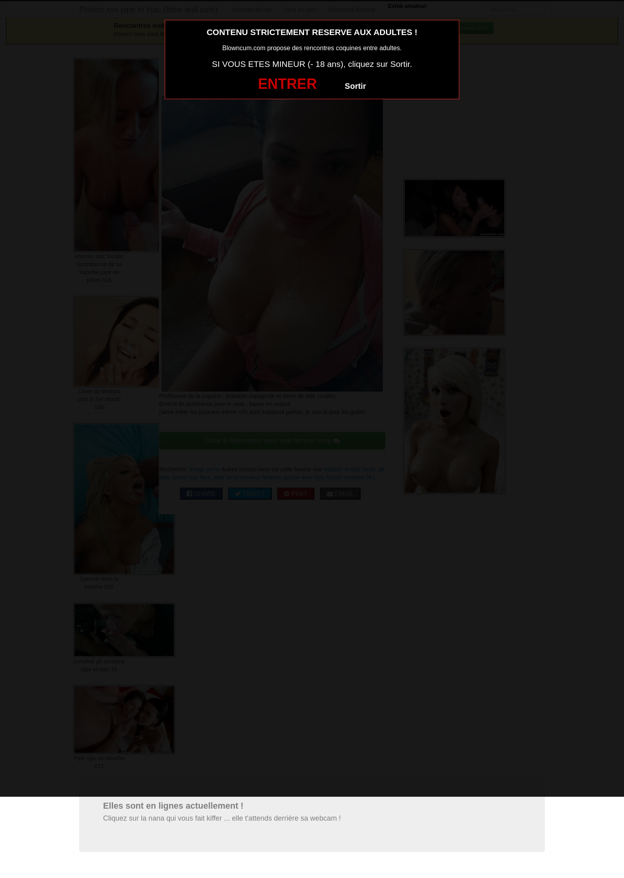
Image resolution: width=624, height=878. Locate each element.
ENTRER (287, 84)
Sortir (355, 86)
